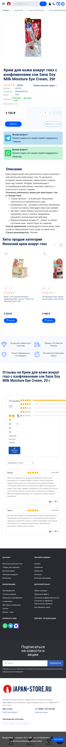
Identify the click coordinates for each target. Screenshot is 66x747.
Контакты (38, 579)
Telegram (15, 718)
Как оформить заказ (42, 612)
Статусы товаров (9, 599)
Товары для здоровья (11, 572)
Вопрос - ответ (8, 617)
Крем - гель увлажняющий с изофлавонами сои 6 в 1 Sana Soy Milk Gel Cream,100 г (19, 304)
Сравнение (38, 572)
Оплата (5, 613)
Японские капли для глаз (12, 569)
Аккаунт (37, 569)
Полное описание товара (45, 85)
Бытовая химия (9, 576)
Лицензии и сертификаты (12, 603)
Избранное (38, 576)
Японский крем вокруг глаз (25, 249)
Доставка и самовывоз (12, 610)
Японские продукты (10, 579)
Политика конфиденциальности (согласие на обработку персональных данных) (46, 606)
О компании (7, 606)
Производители (9, 596)
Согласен (58, 739)
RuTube (8, 718)
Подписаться (55, 668)
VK (4, 718)
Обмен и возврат (40, 596)
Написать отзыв (14, 455)
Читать (20, 85)
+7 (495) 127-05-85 (45, 714)
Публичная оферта (41, 599)
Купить (13, 124)
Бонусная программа (42, 583)
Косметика (7, 583)
